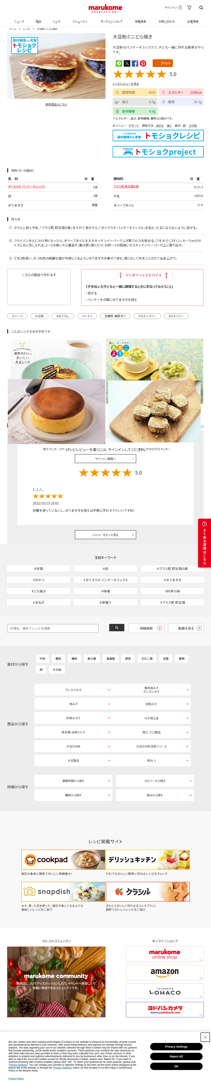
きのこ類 (147, 637)
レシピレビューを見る (126, 83)
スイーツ (17, 316)
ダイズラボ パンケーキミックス (29, 187)
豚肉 (58, 637)
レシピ (56, 19)
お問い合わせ (166, 19)
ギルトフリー (176, 316)
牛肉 (42, 637)
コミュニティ (79, 19)
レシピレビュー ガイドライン (189, 382)
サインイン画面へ (105, 416)
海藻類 (110, 637)
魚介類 (91, 637)
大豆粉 (39, 316)
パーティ (87, 316)
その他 (193, 125)
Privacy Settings (176, 1046)
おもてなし (62, 316)
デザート (133, 125)
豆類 (166, 637)
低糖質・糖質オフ (115, 316)
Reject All (176, 1056)
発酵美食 (140, 19)
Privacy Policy (16, 1078)
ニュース (18, 19)
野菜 (128, 637)
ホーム (12, 29)
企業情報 (192, 19)
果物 (182, 637)
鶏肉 (74, 637)
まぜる (160, 125)
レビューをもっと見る (106, 492)
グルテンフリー (147, 316)
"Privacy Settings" (18, 1064)
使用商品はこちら (56, 104)
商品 (38, 19)
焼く (169, 125)
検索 (201, 7)
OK (176, 1066)
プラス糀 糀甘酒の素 (128, 187)
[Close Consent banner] (205, 1037)
